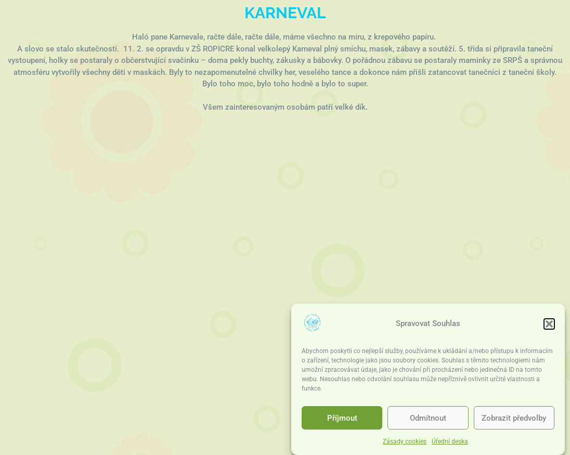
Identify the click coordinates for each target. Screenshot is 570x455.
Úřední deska (450, 441)
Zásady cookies (404, 441)
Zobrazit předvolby (514, 418)
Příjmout (342, 418)
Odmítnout (428, 418)
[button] (549, 324)
